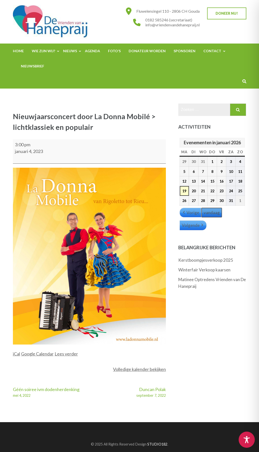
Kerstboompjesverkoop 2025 (205, 260)
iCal (16, 353)
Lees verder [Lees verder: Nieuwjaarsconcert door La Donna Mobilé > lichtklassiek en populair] (66, 353)
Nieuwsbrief (32, 66)
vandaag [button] (212, 212)
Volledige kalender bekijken (139, 369)
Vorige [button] (190, 212)
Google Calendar (37, 353)
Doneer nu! (227, 13)
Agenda (92, 51)
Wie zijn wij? (43, 51)
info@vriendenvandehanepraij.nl (172, 24)
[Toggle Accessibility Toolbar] (246, 439)
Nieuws (70, 51)
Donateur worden (147, 51)
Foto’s (114, 51)
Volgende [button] (193, 225)
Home (18, 51)
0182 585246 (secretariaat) (168, 19)
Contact (212, 51)
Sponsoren (184, 51)
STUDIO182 (157, 444)
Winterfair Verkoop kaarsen (204, 269)
